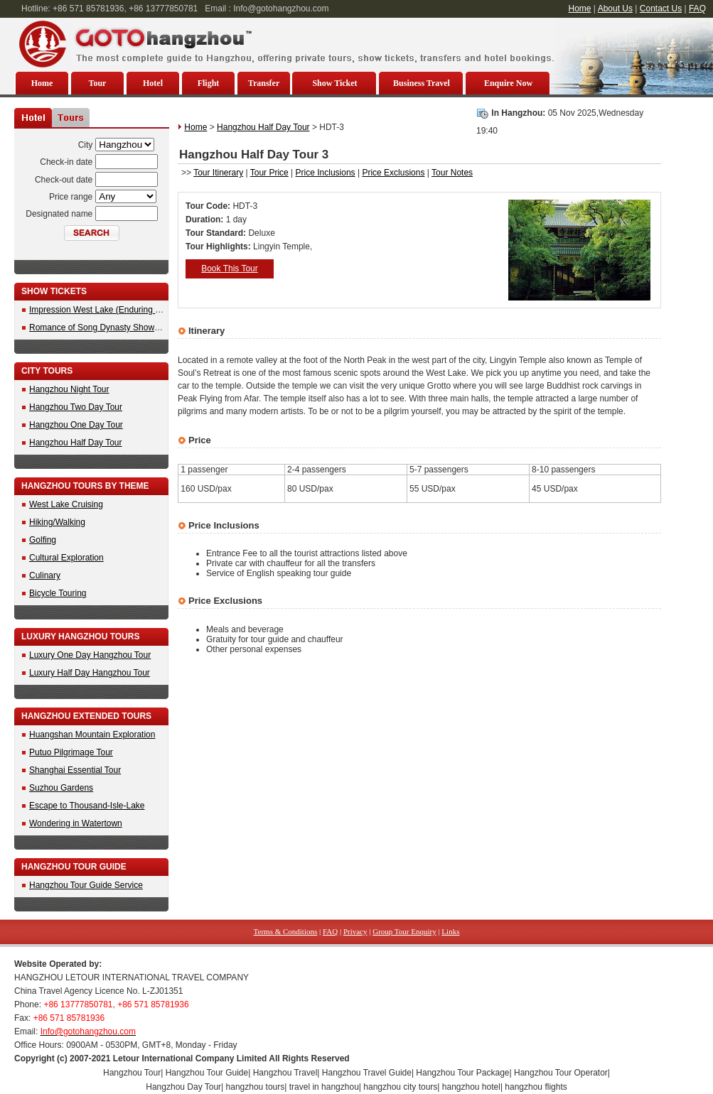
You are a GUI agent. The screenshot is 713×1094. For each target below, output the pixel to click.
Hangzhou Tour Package (462, 1073)
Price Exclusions (393, 173)
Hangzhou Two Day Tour (75, 407)
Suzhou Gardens (61, 788)
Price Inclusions (325, 173)
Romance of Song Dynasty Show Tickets (106, 327)
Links (450, 931)
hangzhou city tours (400, 1087)
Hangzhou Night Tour (69, 389)
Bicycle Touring (57, 593)
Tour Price (269, 173)
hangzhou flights (536, 1087)
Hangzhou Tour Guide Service (86, 885)
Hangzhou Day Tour (183, 1087)
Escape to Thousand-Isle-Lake (87, 806)
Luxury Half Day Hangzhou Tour (89, 673)
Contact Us (661, 8)
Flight (209, 83)
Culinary (44, 575)
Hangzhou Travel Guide (367, 1073)
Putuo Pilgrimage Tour (71, 752)
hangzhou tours (255, 1087)
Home (580, 8)
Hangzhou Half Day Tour (75, 443)
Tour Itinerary (218, 173)
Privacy (355, 931)
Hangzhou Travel (285, 1073)
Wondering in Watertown (75, 823)
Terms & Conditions (286, 931)
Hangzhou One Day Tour (76, 425)
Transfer (263, 83)
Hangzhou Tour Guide (207, 1073)
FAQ (697, 8)
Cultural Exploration (66, 558)
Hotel (153, 83)
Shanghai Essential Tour (75, 770)
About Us (615, 8)
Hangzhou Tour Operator (561, 1073)
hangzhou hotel (471, 1087)
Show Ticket (334, 83)
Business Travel (421, 83)
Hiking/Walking (57, 522)
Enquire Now (508, 83)
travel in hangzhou (324, 1087)
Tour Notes (452, 173)
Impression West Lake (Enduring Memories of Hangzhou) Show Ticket (161, 310)
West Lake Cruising (66, 504)
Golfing (42, 540)
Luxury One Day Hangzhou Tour (90, 655)
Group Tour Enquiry (404, 931)
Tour (98, 83)
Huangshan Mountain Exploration (92, 735)
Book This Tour (229, 269)
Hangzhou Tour (132, 1073)
